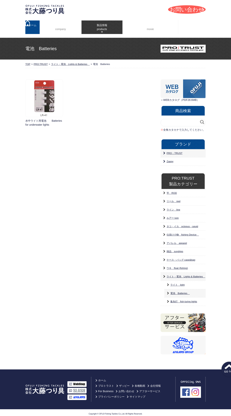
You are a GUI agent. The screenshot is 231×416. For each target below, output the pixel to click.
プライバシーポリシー (111, 394)
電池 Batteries (180, 291)
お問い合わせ (126, 388)
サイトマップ (137, 394)
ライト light (177, 282)
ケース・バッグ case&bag (181, 257)
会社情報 (59, 26)
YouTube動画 (148, 26)
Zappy (170, 159)
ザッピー (124, 383)
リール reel (173, 199)
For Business (193, 26)
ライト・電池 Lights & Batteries (70, 61)
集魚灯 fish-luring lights (183, 299)
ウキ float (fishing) (177, 265)
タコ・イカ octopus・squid (182, 224)
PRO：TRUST (175, 150)
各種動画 (140, 383)
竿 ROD (172, 190)
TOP (27, 61)
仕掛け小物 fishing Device (183, 232)
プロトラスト (106, 383)
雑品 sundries (175, 249)
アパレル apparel (177, 240)
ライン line (173, 207)
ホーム (32, 26)
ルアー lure (173, 215)
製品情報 (98, 24)
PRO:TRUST (41, 61)
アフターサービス (149, 388)
